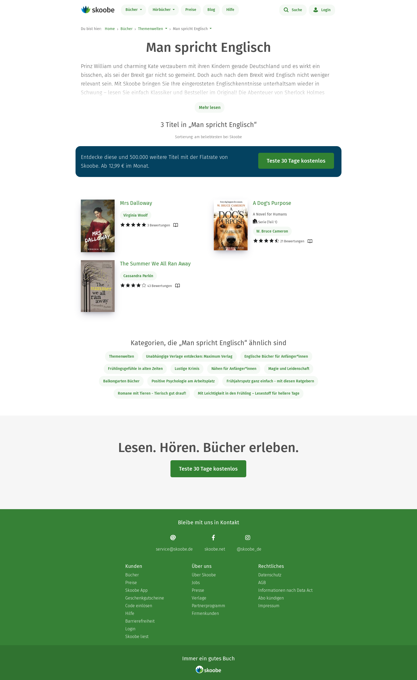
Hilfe (230, 9)
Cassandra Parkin (138, 276)
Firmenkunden (205, 613)
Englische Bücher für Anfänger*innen (276, 356)
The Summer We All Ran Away (155, 263)
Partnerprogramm (208, 605)
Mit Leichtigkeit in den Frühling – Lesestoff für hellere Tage (248, 393)
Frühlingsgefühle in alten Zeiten (135, 368)
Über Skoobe (204, 574)
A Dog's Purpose (272, 203)
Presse (198, 590)
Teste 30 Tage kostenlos (296, 161)
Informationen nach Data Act (285, 590)
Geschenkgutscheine (144, 598)
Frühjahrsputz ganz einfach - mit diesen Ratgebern (270, 381)
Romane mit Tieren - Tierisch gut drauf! (152, 393)
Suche (293, 9)
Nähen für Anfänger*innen (233, 368)
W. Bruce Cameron (272, 231)
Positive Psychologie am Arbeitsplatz (183, 381)
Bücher (132, 9)
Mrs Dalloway (136, 203)
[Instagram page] (249, 543)
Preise (190, 9)
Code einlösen (138, 605)
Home (110, 29)
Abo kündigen (271, 598)
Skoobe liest (136, 636)
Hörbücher (162, 9)
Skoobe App (136, 590)
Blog (211, 9)
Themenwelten (150, 29)
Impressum (269, 605)
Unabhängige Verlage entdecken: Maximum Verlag (189, 356)
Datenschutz (269, 574)
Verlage (199, 598)
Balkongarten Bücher (121, 381)
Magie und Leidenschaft (288, 368)
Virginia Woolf (135, 215)
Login (322, 9)
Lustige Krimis (187, 368)
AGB (262, 582)
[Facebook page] (214, 543)
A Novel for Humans (270, 214)
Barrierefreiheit (140, 621)
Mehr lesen (209, 107)
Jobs (196, 582)
